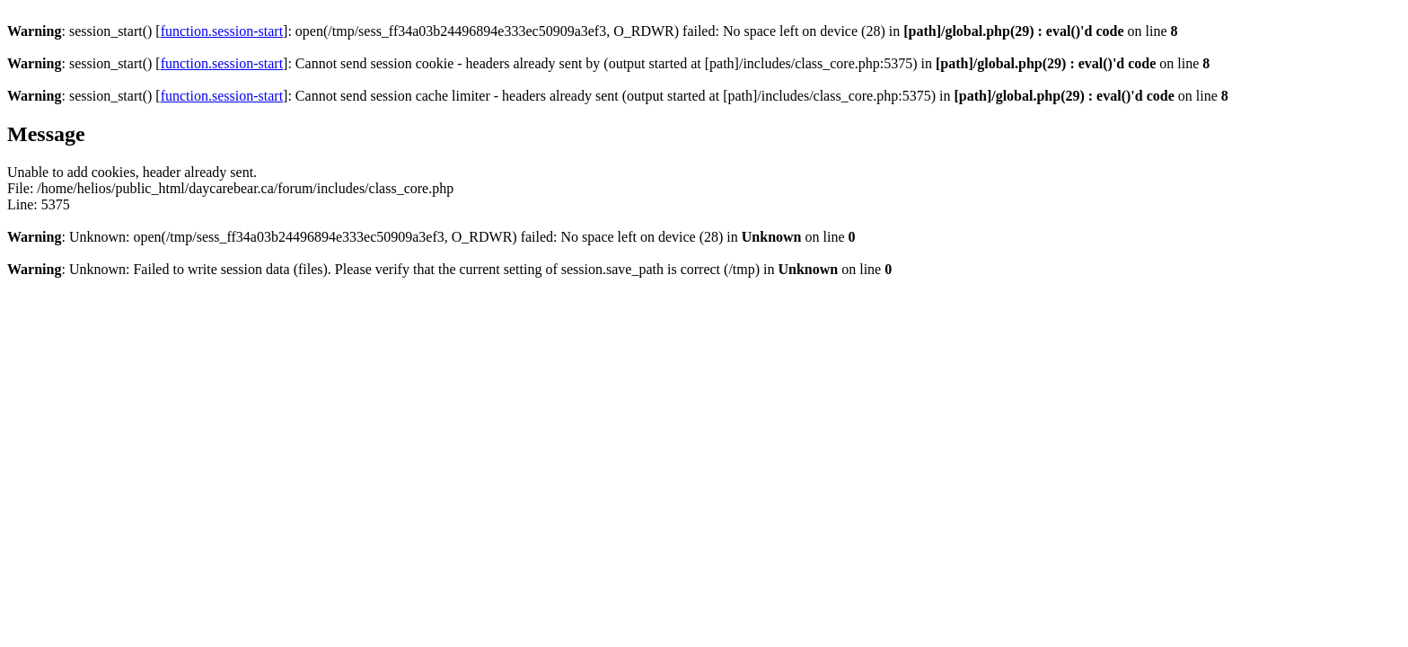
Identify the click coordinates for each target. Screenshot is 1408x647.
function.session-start (222, 31)
